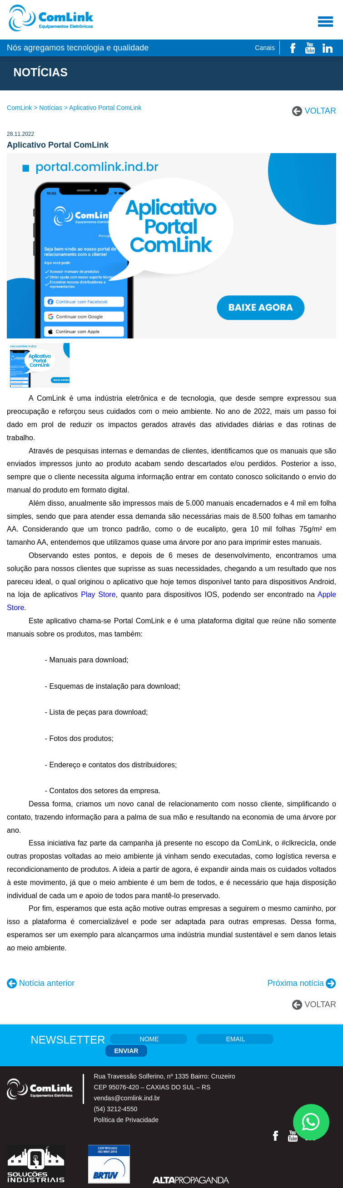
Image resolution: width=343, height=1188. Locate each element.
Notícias (50, 107)
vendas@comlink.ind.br (127, 1098)
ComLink (19, 107)
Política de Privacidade (126, 1119)
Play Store (98, 594)
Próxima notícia (296, 983)
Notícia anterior (47, 983)
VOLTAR (320, 110)
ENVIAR (126, 1050)
